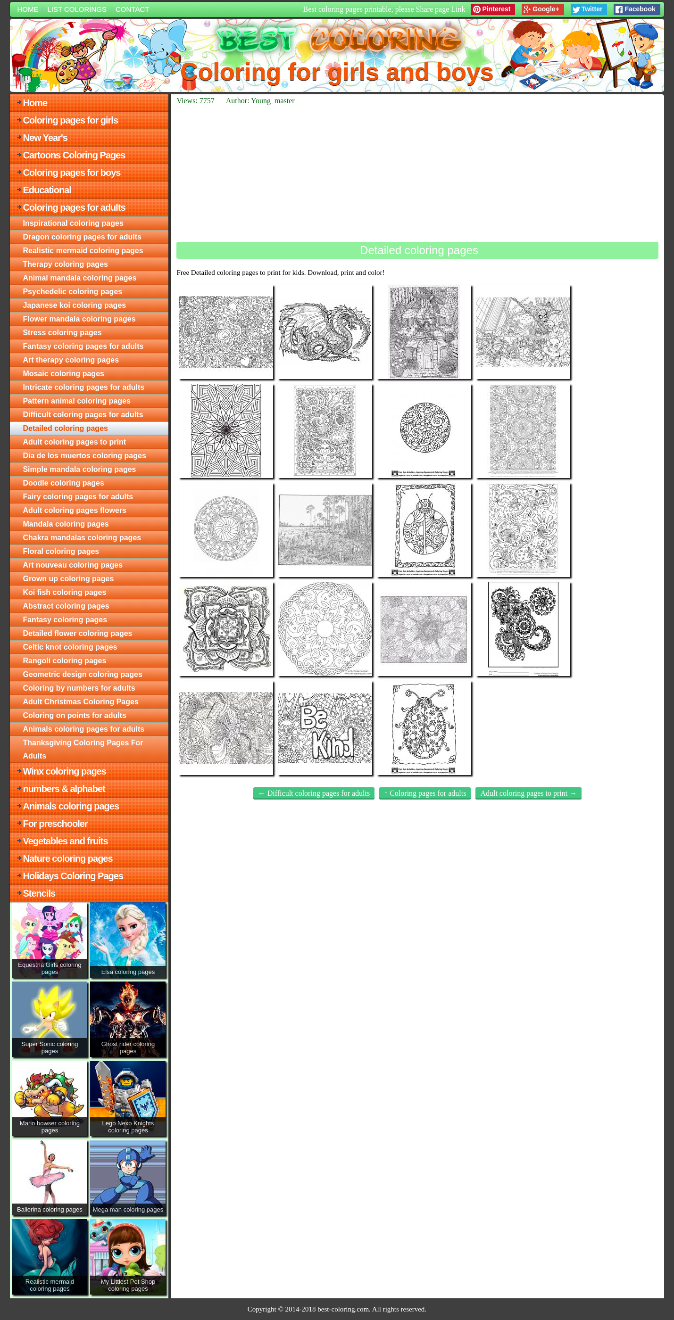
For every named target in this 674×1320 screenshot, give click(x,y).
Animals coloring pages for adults (83, 729)
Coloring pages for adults (74, 207)
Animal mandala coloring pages (79, 278)
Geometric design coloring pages (82, 674)
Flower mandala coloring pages (79, 319)
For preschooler (55, 823)
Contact (132, 9)
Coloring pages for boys (71, 172)
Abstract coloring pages (66, 606)
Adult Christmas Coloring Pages (80, 702)
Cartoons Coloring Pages (74, 155)
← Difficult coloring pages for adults (314, 793)
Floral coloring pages (61, 551)
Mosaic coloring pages (63, 374)
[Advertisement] (417, 173)
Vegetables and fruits (65, 841)
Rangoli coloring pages (64, 661)
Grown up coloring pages (68, 579)
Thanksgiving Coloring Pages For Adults (83, 749)
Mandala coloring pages (65, 524)
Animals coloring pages (71, 806)
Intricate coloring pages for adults (83, 387)
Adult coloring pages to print (74, 442)
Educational (47, 190)
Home (27, 9)
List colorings (77, 9)
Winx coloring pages (64, 771)
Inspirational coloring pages (73, 223)
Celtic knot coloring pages (70, 647)
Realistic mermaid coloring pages (83, 251)
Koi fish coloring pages (64, 592)
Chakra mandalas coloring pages (82, 538)
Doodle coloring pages (63, 483)
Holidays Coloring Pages (73, 876)
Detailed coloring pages (65, 428)
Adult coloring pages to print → (528, 793)
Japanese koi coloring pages (74, 305)
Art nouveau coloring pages (73, 565)
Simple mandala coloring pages (79, 469)
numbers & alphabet (64, 789)
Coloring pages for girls (70, 120)
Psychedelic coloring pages (72, 292)
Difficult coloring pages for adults (83, 415)
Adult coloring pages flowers (74, 510)
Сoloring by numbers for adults (79, 688)
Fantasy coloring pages (65, 620)
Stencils (39, 893)
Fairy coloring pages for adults (78, 497)
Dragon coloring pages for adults (82, 237)
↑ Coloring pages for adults (425, 793)
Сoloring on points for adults (74, 715)
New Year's (45, 137)
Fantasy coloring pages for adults (83, 346)
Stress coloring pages (62, 333)
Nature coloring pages (67, 858)
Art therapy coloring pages (71, 360)
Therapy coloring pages (65, 264)
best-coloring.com (343, 1309)
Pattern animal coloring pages (77, 401)
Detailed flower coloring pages (77, 633)
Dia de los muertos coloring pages (84, 456)
